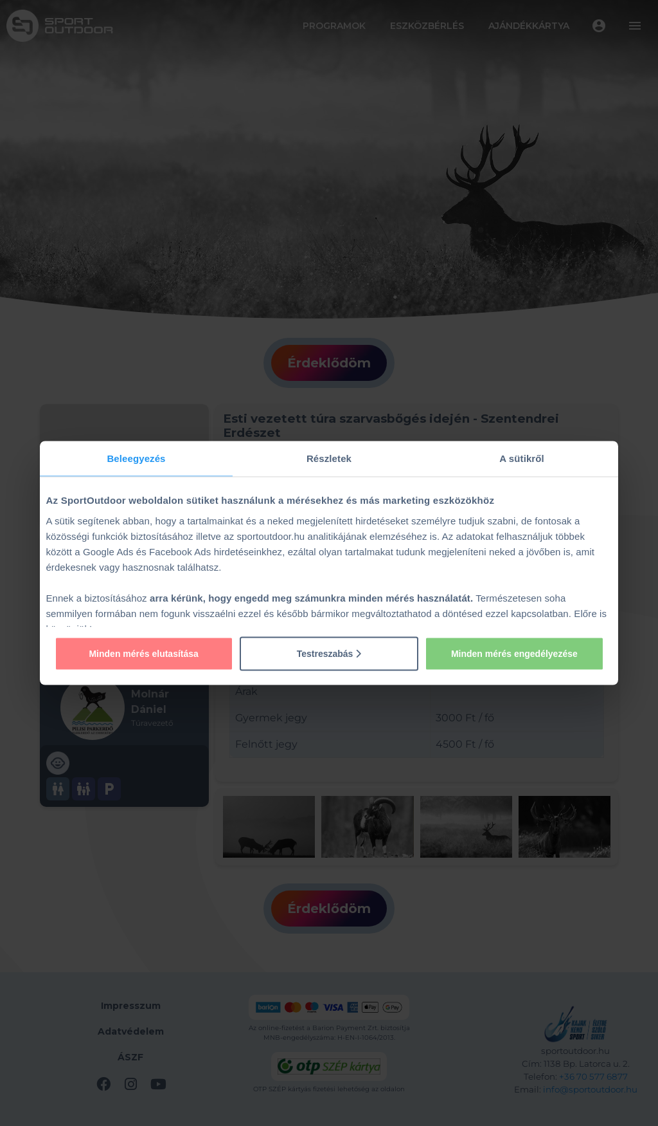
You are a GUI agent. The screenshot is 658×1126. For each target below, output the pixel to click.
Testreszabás (329, 653)
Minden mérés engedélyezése (514, 653)
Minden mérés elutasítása (143, 653)
